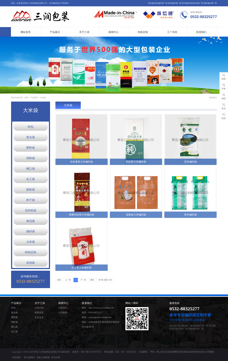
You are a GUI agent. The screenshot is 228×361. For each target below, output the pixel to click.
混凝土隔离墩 (43, 357)
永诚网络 (143, 352)
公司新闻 (62, 312)
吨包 (30, 126)
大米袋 (43, 98)
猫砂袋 (30, 231)
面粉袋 (30, 189)
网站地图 (108, 352)
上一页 (68, 280)
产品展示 (55, 32)
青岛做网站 (29, 357)
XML (117, 352)
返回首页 (213, 98)
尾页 (92, 280)
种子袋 (30, 200)
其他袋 (30, 262)
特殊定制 (143, 32)
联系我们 (201, 32)
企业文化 (39, 317)
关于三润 (84, 32)
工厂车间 (172, 32)
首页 (26, 98)
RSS (123, 352)
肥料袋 (30, 147)
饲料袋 (30, 158)
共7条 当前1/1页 (105, 280)
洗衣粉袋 (30, 210)
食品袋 (30, 220)
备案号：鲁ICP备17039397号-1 (87, 352)
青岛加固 (55, 357)
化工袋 (30, 179)
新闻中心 (113, 32)
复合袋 (30, 137)
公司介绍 (39, 308)
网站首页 (26, 32)
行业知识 (62, 308)
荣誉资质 (39, 312)
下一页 (83, 280)
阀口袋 (30, 168)
